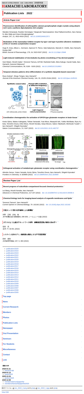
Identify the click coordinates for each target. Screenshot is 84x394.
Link (5, 360)
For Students (8, 344)
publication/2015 (12, 270)
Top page (7, 296)
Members (7, 312)
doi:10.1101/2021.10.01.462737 (47, 128)
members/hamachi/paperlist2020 (17, 384)
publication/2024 (12, 251)
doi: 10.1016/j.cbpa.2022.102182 (58, 205)
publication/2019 (12, 262)
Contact (6, 355)
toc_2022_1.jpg (42, 388)
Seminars (7, 339)
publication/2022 (12, 255)
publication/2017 (12, 266)
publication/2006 (12, 290)
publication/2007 (12, 288)
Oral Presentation (10, 333)
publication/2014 (12, 273)
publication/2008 (12, 286)
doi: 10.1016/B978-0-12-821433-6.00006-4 (58, 193)
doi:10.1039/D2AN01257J (40, 36)
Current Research (10, 307)
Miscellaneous (9, 349)
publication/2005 (12, 292)
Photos (6, 317)
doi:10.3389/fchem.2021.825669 (46, 175)
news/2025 (9, 374)
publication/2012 (12, 277)
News (5, 302)
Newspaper (8, 328)
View (3, 392)
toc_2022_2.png (19, 388)
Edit (7, 392)
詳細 (33, 388)
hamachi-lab (9, 370)
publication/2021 (12, 257)
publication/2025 (12, 249)
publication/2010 (12, 281)
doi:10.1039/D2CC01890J (51, 66)
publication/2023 (12, 253)
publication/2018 (12, 264)
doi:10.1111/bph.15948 (57, 52)
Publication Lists (10, 323)
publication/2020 (12, 259)
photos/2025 (9, 378)
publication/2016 (12, 268)
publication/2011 (12, 279)
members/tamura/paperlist (14, 382)
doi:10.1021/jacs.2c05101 (67, 78)
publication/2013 (12, 275)
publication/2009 (12, 284)
